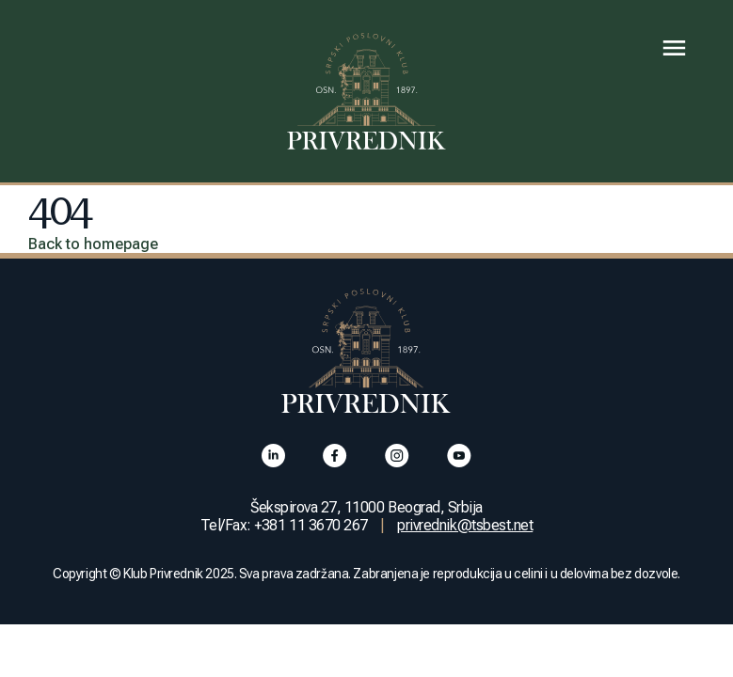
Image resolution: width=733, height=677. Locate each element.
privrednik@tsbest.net (465, 525)
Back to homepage (93, 244)
